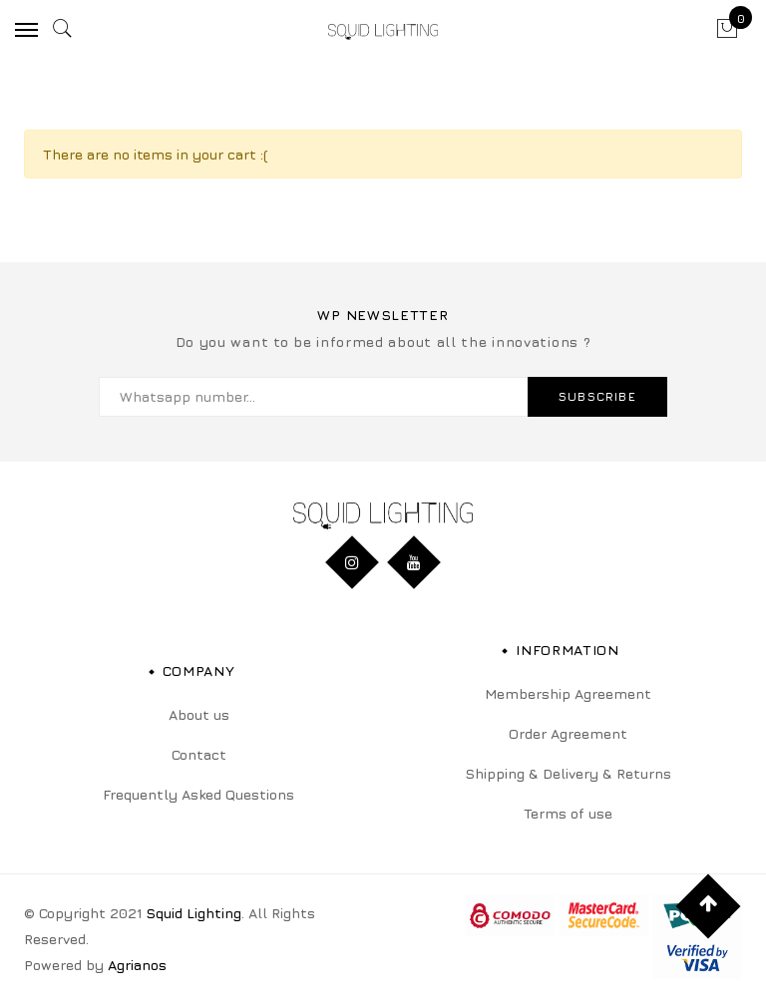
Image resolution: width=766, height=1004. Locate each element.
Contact (199, 754)
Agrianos (137, 964)
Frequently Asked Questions (198, 794)
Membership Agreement (568, 693)
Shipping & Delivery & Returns (568, 773)
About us (199, 714)
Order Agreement (568, 733)
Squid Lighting (193, 912)
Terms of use (568, 813)
